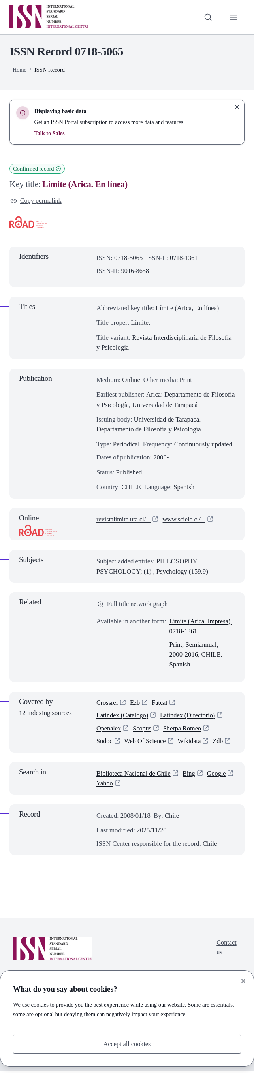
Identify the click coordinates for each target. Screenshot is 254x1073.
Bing (191, 775)
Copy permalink (36, 201)
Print (186, 380)
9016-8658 (135, 271)
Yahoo (136, 785)
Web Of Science (146, 743)
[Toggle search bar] (207, 17)
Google (106, 785)
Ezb (136, 704)
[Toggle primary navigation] (233, 17)
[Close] (243, 980)
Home (19, 69)
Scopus (143, 730)
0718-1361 (184, 258)
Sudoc (104, 743)
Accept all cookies (127, 1044)
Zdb (220, 743)
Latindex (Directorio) (190, 717)
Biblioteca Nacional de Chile (134, 775)
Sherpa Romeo (183, 730)
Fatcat (161, 704)
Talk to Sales (49, 133)
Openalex (109, 730)
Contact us (226, 950)
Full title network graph (133, 604)
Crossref (107, 704)
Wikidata (191, 743)
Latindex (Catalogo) (123, 717)
